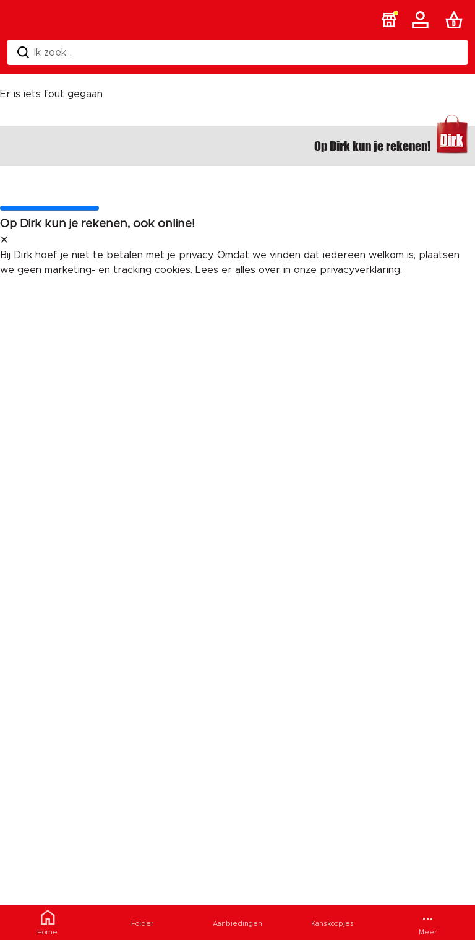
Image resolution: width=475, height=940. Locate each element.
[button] (389, 19)
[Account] (422, 19)
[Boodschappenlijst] (456, 19)
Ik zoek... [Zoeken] (44, 52)
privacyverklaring (360, 270)
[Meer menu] (427, 922)
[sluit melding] (4, 240)
